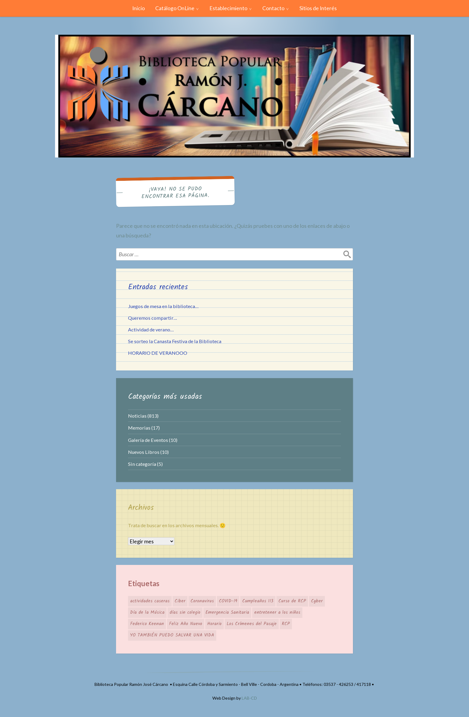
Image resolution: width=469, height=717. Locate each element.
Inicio (138, 8)
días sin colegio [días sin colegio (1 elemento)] (185, 612)
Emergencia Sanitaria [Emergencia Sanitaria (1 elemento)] (227, 612)
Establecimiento (228, 8)
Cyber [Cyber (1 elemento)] (317, 601)
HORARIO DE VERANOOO (157, 353)
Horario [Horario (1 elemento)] (214, 623)
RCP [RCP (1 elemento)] (286, 623)
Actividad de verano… (151, 329)
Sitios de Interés (318, 8)
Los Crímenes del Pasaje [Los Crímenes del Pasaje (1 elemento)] (252, 623)
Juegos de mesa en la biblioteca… (163, 306)
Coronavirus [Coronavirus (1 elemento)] (202, 601)
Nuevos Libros (143, 452)
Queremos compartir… (152, 318)
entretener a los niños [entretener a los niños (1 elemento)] (277, 612)
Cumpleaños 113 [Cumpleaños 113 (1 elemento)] (257, 601)
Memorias (139, 427)
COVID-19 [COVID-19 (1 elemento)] (228, 601)
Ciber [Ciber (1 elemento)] (180, 601)
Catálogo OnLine (174, 8)
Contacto (273, 8)
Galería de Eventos (148, 440)
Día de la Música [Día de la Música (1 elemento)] (147, 612)
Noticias (137, 416)
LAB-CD (249, 698)
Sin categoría (142, 464)
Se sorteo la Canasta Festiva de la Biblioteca (174, 341)
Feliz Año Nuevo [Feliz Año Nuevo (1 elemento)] (185, 623)
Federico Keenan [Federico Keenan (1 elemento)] (147, 623)
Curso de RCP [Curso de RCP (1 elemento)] (292, 601)
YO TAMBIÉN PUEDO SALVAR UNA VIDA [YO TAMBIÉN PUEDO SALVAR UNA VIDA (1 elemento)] (172, 635)
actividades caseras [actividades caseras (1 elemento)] (150, 601)
